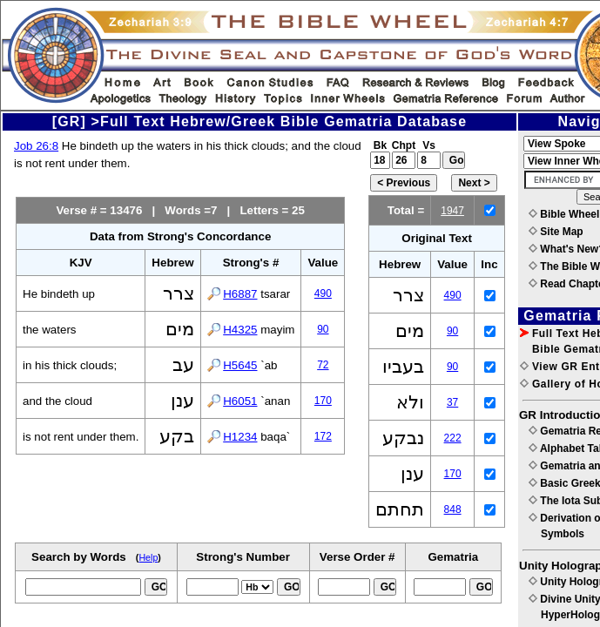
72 (322, 365)
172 (323, 436)
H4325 (240, 329)
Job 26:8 (36, 145)
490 (323, 293)
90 (322, 329)
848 (453, 509)
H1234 (240, 436)
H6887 (240, 293)
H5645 (240, 365)
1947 (452, 211)
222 (453, 438)
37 (452, 402)
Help (148, 557)
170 (323, 400)
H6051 (240, 401)
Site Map (556, 232)
